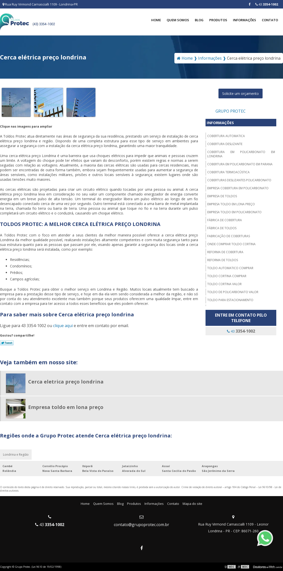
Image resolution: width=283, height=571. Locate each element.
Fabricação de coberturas (228, 236)
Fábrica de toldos (221, 228)
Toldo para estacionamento (230, 300)
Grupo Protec (230, 111)
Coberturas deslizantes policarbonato (239, 180)
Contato (270, 20)
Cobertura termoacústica (228, 172)
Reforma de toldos (222, 260)
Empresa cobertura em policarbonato (238, 188)
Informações (244, 20)
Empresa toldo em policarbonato (234, 212)
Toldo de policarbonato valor (232, 292)
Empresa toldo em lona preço (231, 204)
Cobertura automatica (226, 136)
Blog (199, 20)
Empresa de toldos (222, 196)
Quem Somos (178, 20)
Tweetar (7, 342)
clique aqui (63, 325)
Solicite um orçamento (240, 93)
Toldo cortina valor (224, 284)
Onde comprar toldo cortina (231, 244)
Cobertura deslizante (224, 144)
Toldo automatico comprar (230, 268)
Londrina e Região (16, 454)
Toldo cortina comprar (226, 276)
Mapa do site (192, 503)
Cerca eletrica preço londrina (66, 381)
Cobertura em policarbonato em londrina (241, 154)
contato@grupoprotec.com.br (141, 524)
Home (156, 20)
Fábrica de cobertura (224, 220)
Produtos (218, 20)
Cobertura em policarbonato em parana (240, 164)
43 (266, 4)
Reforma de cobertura (225, 252)
